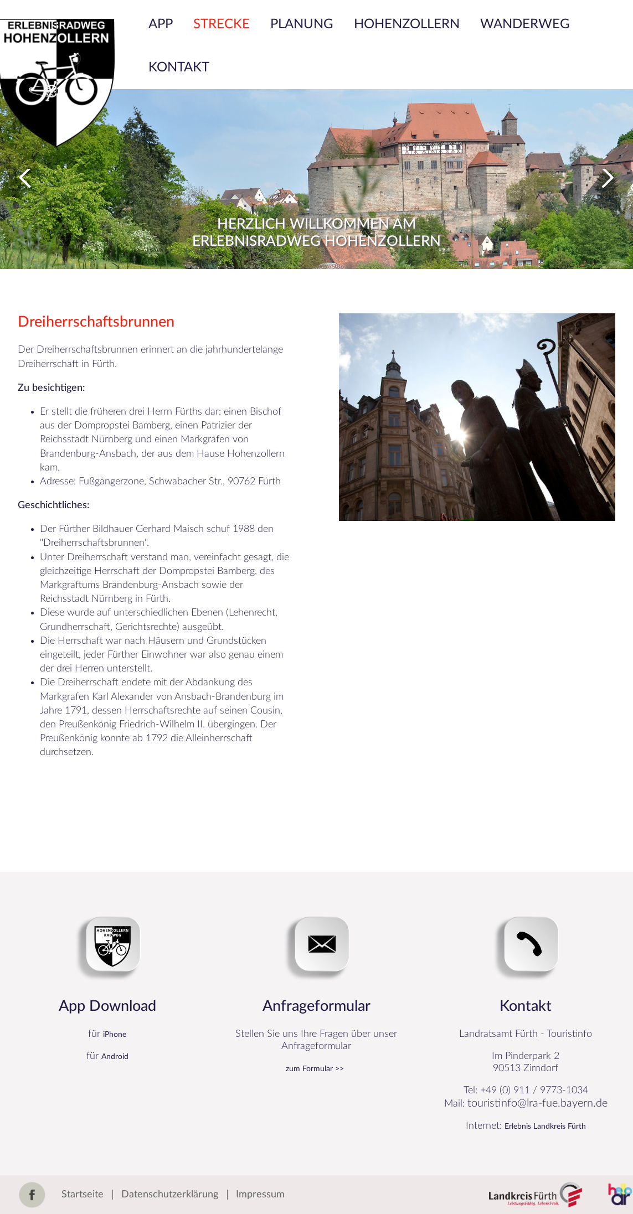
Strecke (221, 24)
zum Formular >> (315, 1069)
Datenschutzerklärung (169, 1195)
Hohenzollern (407, 24)
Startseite (82, 1195)
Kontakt (178, 67)
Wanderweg (525, 24)
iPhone (114, 1035)
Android (114, 1057)
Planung (301, 24)
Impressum (260, 1195)
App (160, 24)
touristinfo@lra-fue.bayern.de (537, 1103)
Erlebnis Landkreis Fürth (545, 1126)
